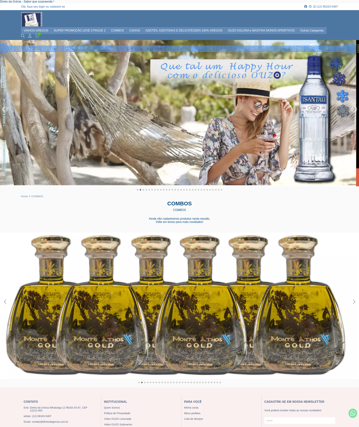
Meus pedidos (192, 413)
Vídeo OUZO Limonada (117, 418)
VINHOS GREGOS (36, 30)
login (42, 6)
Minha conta (191, 407)
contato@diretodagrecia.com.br (50, 421)
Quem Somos (112, 407)
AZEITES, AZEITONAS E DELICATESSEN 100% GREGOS (183, 30)
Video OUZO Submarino (118, 424)
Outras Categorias (312, 30)
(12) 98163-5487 (325, 6)
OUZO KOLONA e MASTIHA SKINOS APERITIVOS (261, 30)
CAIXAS (134, 30)
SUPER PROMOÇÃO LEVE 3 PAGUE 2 (80, 30)
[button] (137, 190)
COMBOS (117, 30)
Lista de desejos (193, 418)
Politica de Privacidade (117, 413)
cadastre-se (57, 6)
